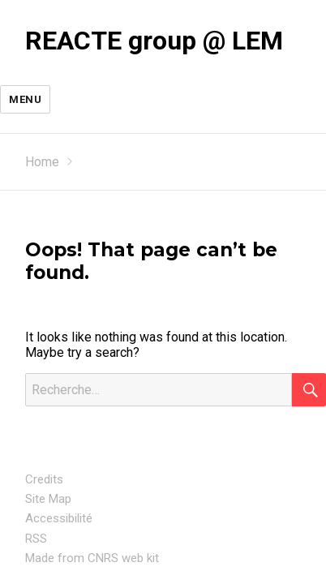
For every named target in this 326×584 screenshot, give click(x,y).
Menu (25, 99)
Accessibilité (58, 518)
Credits (44, 479)
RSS (36, 538)
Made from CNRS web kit (92, 558)
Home (42, 162)
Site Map (48, 499)
